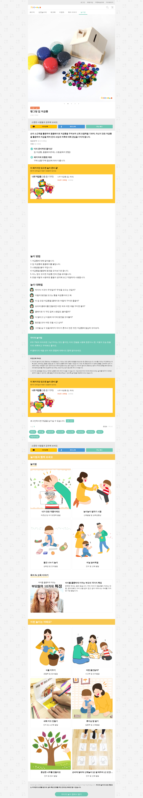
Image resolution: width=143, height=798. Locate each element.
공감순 (105, 426)
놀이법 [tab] (83, 12)
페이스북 (68, 127)
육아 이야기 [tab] (72, 12)
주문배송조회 (99, 2)
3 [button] (71, 104)
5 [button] (78, 104)
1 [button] (64, 104)
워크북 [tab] (53, 12)
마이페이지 (109, 2)
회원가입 (90, 2)
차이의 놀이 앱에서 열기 (71, 794)
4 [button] (75, 104)
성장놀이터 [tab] (42, 12)
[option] (71, 58)
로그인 (83, 2)
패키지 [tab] (32, 12)
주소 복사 (99, 127)
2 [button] (68, 104)
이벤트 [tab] (61, 12)
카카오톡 (40, 127)
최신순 (110, 426)
